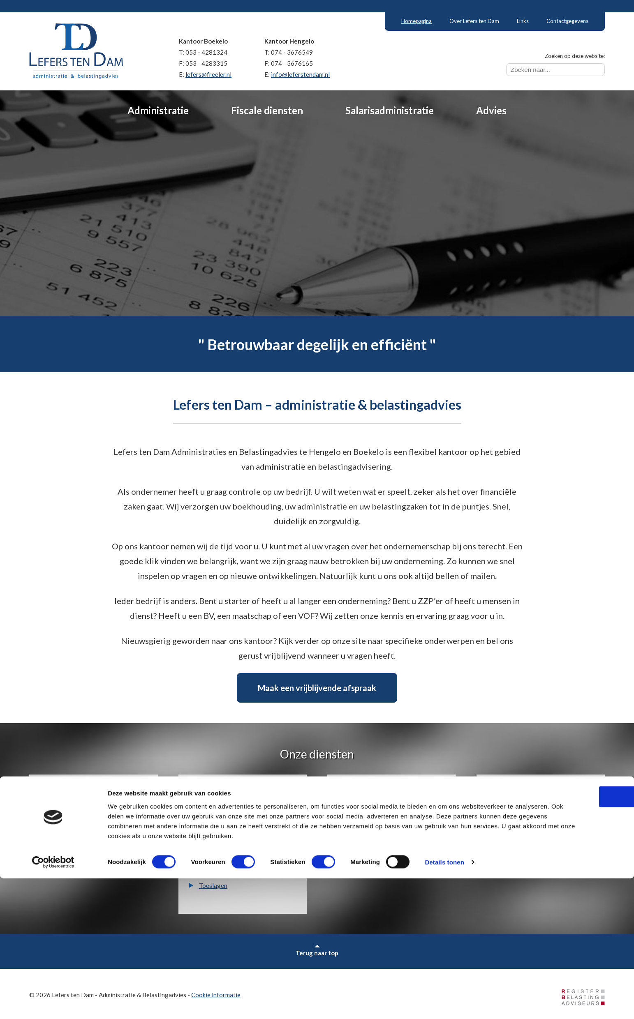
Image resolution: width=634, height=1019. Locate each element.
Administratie (158, 110)
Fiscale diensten (267, 110)
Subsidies (510, 819)
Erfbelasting (216, 872)
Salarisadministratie (389, 110)
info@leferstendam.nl (300, 74)
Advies (491, 110)
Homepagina (416, 21)
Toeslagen (213, 885)
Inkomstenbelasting (226, 806)
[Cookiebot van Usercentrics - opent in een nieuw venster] (53, 1003)
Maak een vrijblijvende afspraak (317, 688)
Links (523, 21)
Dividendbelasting (224, 846)
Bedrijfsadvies (517, 806)
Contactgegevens (567, 21)
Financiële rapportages (81, 819)
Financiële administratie (82, 806)
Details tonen (444, 1002)
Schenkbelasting (221, 859)
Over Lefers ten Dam (474, 21)
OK (565, 927)
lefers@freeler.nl (208, 74)
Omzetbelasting (221, 819)
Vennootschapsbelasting (232, 833)
